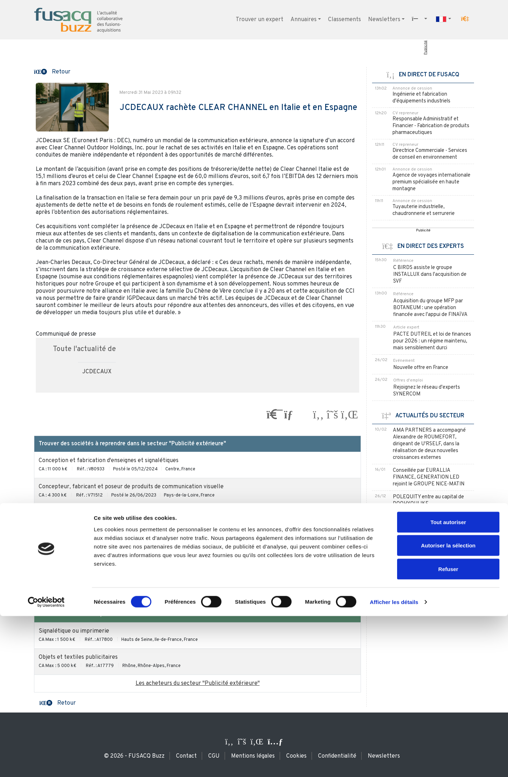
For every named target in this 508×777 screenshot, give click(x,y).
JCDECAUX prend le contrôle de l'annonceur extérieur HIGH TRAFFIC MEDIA (428, 550)
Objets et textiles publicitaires (78, 657)
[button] (465, 19)
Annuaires (303, 19)
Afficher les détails (394, 763)
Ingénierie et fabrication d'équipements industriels (421, 98)
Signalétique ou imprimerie (74, 631)
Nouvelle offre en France (420, 367)
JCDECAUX (97, 371)
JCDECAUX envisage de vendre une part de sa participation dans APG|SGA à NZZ (430, 523)
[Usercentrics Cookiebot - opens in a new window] (46, 763)
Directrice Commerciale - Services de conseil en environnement (429, 154)
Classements (344, 19)
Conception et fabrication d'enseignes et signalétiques (109, 460)
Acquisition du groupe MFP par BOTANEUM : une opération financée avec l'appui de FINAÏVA (430, 308)
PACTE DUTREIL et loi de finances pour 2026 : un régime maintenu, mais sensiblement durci (432, 341)
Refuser (448, 730)
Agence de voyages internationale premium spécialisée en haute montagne (431, 182)
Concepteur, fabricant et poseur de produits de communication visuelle (131, 486)
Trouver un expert (259, 19)
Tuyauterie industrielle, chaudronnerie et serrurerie (423, 210)
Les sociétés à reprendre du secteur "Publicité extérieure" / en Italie (197, 591)
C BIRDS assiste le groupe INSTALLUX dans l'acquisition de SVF (430, 274)
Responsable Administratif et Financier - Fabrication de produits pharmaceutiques (430, 126)
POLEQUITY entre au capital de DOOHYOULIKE (428, 500)
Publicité (425, 47)
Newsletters (384, 19)
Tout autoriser (448, 683)
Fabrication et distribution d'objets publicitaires (100, 539)
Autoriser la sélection (448, 707)
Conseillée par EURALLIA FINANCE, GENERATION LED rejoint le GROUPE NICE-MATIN (428, 477)
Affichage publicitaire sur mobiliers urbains (94, 565)
